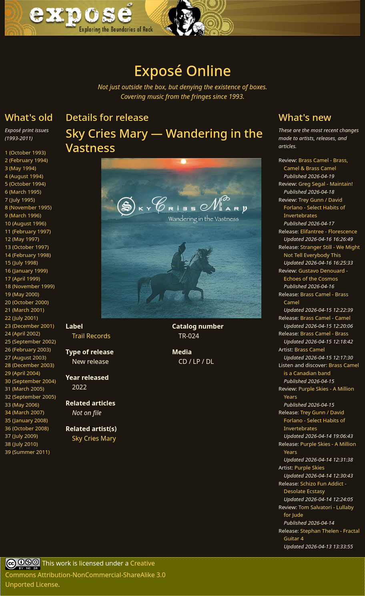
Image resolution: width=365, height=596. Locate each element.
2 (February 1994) (26, 160)
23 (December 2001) (29, 325)
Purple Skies (310, 467)
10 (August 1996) (25, 223)
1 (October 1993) (25, 152)
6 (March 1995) (23, 191)
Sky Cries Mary (94, 438)
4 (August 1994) (24, 176)
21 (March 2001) (24, 309)
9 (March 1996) (23, 215)
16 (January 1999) (26, 270)
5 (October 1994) (25, 183)
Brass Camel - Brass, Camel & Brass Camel (316, 164)
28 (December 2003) (29, 365)
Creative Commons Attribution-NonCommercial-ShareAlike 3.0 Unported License (85, 573)
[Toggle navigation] (59, 47)
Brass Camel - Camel (325, 317)
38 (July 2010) (21, 444)
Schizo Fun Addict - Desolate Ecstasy (315, 487)
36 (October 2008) (27, 428)
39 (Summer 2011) (27, 452)
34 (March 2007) (24, 412)
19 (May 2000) (22, 294)
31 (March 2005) (24, 388)
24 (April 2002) (22, 333)
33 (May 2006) (22, 404)
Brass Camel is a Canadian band (321, 369)
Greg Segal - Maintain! (326, 183)
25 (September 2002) (30, 341)
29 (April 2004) (22, 373)
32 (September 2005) (30, 396)
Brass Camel (310, 349)
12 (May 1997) (22, 239)
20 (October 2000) (27, 302)
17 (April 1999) (22, 278)
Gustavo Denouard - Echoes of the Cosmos (316, 274)
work (63, 562)
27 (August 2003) (25, 357)
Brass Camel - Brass (324, 333)
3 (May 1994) (20, 168)
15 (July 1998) (21, 262)
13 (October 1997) (27, 247)
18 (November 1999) (30, 286)
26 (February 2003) (28, 349)
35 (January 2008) (26, 420)
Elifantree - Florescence (328, 231)
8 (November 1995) (28, 207)
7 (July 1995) (20, 199)
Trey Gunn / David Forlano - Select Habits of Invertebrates (314, 207)
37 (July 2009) (21, 435)
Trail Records (91, 335)
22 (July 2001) (21, 317)
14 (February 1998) (28, 255)
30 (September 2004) (30, 381)
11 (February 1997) (28, 231)
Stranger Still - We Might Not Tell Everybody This (322, 251)
